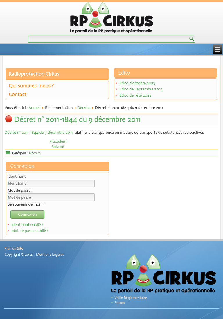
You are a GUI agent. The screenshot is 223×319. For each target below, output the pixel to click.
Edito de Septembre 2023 (141, 89)
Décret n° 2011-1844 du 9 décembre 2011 (77, 119)
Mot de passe (19, 190)
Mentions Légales (50, 254)
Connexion (27, 214)
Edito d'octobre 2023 (137, 83)
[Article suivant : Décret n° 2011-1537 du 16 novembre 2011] (58, 146)
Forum (119, 302)
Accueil (34, 107)
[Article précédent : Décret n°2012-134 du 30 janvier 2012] (58, 141)
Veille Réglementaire (130, 298)
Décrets (84, 107)
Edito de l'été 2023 (135, 95)
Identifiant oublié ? (27, 224)
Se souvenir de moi (24, 204)
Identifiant (17, 176)
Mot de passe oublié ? (29, 230)
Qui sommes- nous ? (31, 85)
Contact (17, 94)
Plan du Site (13, 248)
